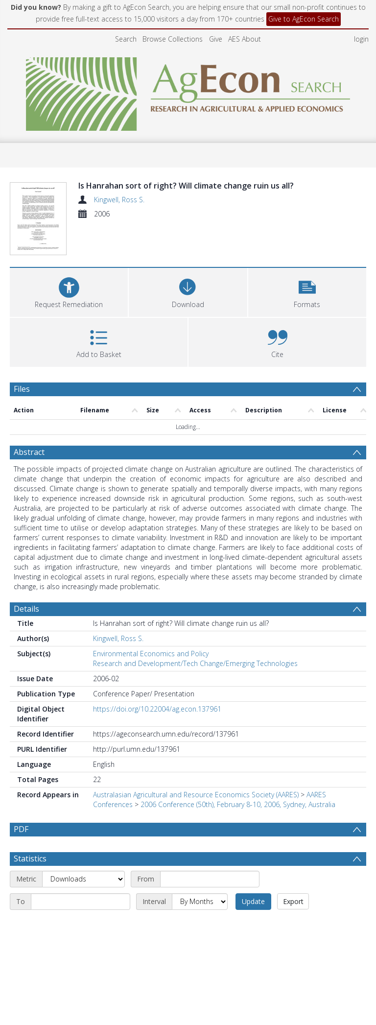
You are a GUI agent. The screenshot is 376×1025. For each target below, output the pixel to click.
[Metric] (83, 845)
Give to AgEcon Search (303, 19)
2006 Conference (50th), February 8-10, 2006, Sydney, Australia (238, 771)
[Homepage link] (188, 91)
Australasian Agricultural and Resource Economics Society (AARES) (196, 761)
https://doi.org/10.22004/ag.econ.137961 (157, 675)
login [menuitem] (361, 39)
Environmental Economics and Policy (151, 620)
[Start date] (209, 845)
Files (22, 355)
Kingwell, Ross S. (119, 199)
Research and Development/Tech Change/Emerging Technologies (195, 630)
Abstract (29, 418)
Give (215, 39)
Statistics (30, 825)
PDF (21, 795)
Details (26, 575)
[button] (307, 258)
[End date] (80, 868)
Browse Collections (172, 39)
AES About (244, 39)
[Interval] (200, 868)
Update (253, 868)
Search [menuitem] (126, 39)
